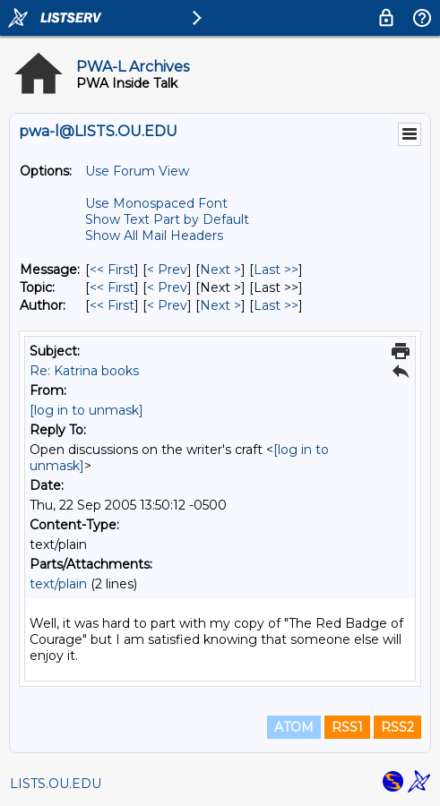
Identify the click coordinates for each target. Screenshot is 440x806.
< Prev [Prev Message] (167, 270)
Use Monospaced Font (156, 203)
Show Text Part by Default (167, 219)
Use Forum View (137, 171)
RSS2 (397, 727)
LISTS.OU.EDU (55, 784)
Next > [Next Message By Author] (220, 305)
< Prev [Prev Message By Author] (167, 305)
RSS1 (347, 727)
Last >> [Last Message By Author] (276, 305)
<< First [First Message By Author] (112, 305)
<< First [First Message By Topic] (112, 287)
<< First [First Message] (112, 270)
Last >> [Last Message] (276, 270)
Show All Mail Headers (154, 235)
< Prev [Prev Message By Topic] (167, 287)
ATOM (294, 727)
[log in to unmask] (86, 410)
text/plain (58, 584)
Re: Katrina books (84, 371)
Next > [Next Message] (220, 270)
